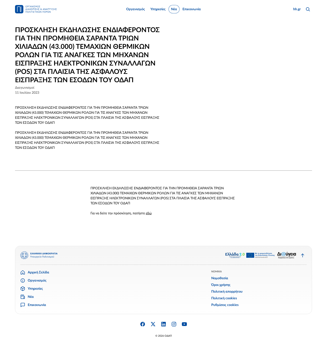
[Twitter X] (153, 324)
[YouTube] (184, 324)
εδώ (149, 213)
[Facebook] (143, 324)
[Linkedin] (163, 324)
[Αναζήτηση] (308, 9)
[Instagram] (174, 324)
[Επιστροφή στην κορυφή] (302, 255)
